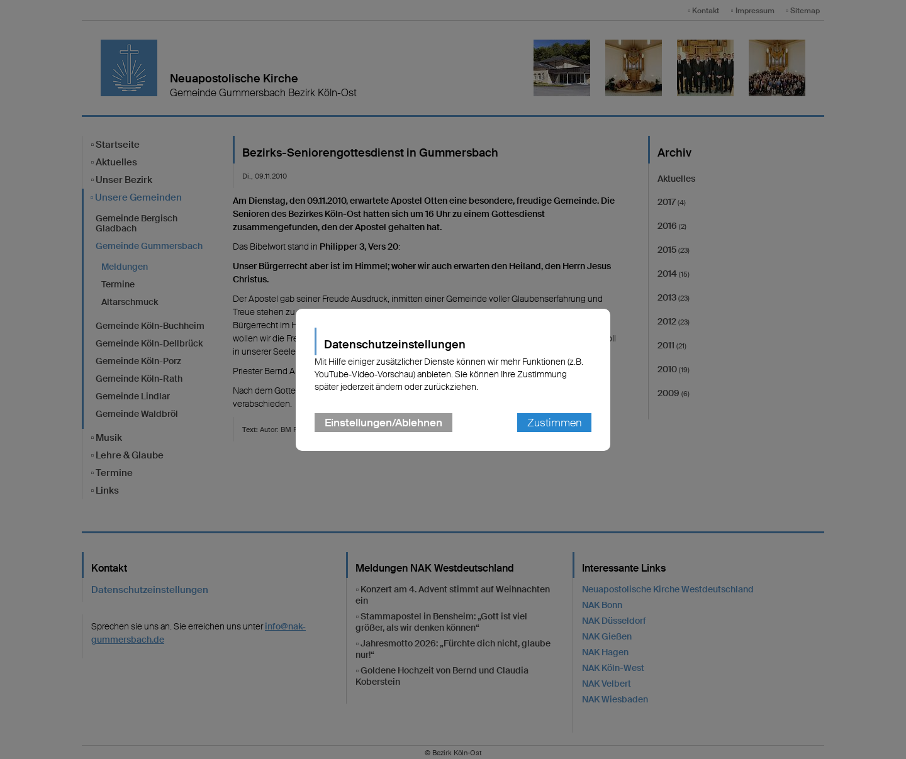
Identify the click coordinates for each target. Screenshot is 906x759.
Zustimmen (554, 422)
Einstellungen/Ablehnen (383, 422)
